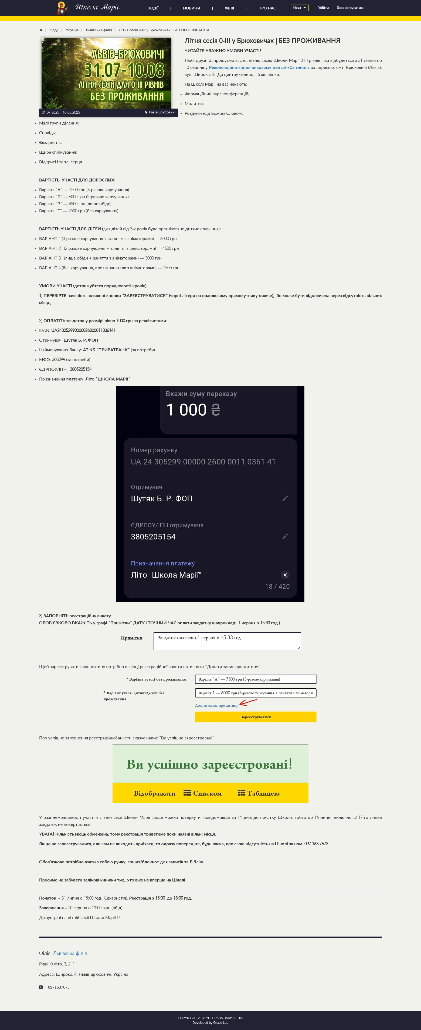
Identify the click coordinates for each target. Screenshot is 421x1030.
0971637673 (59, 987)
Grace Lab (220, 1023)
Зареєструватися (350, 8)
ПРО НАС (267, 8)
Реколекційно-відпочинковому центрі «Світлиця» (259, 68)
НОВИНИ (191, 8)
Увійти (323, 8)
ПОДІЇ (152, 8)
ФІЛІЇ (229, 8)
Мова (299, 7)
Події (54, 30)
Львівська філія (70, 953)
